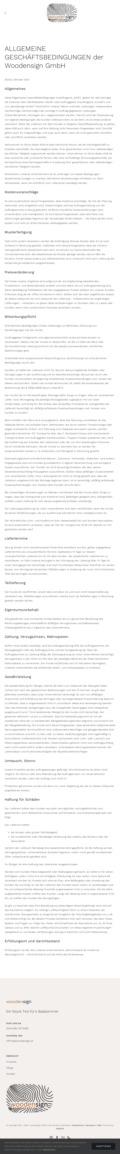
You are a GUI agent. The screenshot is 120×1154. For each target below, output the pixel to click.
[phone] (69, 1137)
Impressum (90, 1125)
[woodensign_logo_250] (62, 4)
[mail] (63, 1137)
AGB (99, 1125)
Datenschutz (78, 1125)
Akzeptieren (103, 1146)
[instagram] (51, 1137)
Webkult (60, 1128)
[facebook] (57, 1137)
